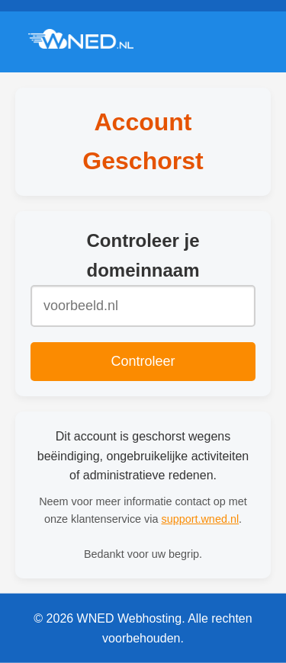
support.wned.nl (200, 519)
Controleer (143, 361)
